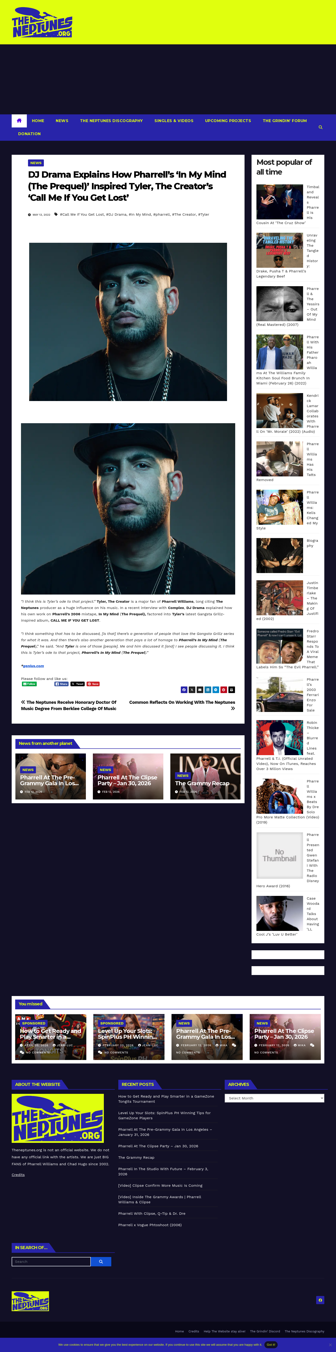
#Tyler (203, 214)
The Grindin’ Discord (265, 1331)
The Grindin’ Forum (284, 121)
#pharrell (161, 214)
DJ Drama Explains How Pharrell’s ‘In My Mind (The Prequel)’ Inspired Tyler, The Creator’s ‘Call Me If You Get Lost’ (127, 186)
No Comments (38, 1052)
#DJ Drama (116, 214)
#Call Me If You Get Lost (82, 214)
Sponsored (33, 1023)
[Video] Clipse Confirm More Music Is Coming (160, 1185)
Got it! (271, 1344)
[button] (320, 127)
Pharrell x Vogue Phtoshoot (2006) (150, 1225)
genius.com (33, 666)
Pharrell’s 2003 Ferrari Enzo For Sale (313, 694)
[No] (330, 1344)
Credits (18, 1174)
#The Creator (184, 214)
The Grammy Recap (202, 783)
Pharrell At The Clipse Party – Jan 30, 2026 (127, 780)
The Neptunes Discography (111, 121)
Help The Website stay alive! (224, 1331)
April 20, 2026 (36, 1045)
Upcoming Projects (227, 121)
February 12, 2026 (196, 1045)
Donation (29, 134)
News (62, 121)
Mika (222, 1045)
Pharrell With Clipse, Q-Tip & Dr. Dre (152, 1213)
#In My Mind (140, 214)
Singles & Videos (173, 121)
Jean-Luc (63, 1045)
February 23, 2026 (119, 1045)
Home (38, 121)
